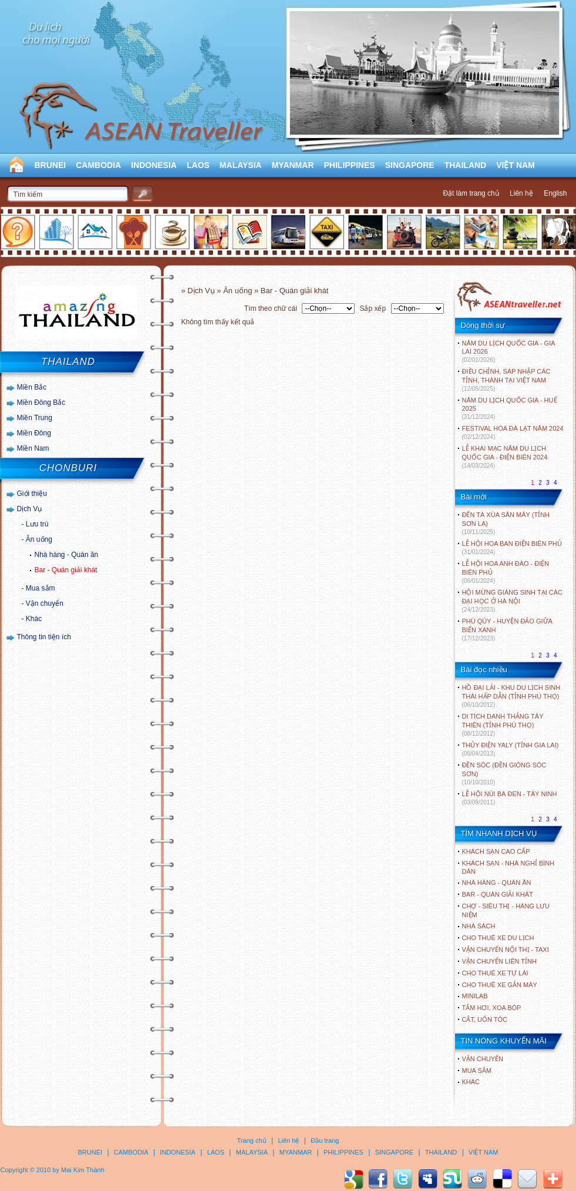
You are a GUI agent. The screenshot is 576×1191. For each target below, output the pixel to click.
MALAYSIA (241, 165)
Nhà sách (479, 926)
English (555, 193)
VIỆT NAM (515, 165)
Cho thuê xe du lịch (498, 937)
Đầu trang (325, 1140)
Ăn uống (39, 539)
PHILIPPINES (349, 165)
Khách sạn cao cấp (496, 851)
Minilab (475, 995)
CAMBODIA (98, 165)
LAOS (198, 165)
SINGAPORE (409, 165)
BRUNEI (50, 165)
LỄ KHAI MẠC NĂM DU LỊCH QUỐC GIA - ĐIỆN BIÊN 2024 (505, 457)
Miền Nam (33, 448)
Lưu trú (37, 524)
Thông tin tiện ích (44, 637)
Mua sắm (40, 588)
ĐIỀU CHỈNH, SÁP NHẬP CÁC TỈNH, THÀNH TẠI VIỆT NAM (506, 380)
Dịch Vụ (29, 509)
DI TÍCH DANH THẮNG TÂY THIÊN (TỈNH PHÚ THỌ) (503, 725)
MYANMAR (293, 165)
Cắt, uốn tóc (485, 1019)
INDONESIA (154, 165)
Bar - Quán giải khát (66, 570)
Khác (34, 619)
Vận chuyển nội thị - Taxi (505, 949)
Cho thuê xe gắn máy (499, 984)
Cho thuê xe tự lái (495, 973)
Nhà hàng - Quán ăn (67, 555)
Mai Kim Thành (83, 1169)
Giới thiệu (32, 493)
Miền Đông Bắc (41, 402)
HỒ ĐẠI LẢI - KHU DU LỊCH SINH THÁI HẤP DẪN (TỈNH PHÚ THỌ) (511, 696)
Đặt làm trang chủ (470, 193)
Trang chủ (252, 1140)
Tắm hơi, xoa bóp (491, 1007)
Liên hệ (521, 193)
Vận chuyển (44, 603)
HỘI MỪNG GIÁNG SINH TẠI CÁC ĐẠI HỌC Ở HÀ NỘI (512, 601)
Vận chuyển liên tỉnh (499, 961)
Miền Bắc (32, 387)
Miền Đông (34, 433)
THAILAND (465, 165)
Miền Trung (34, 418)
